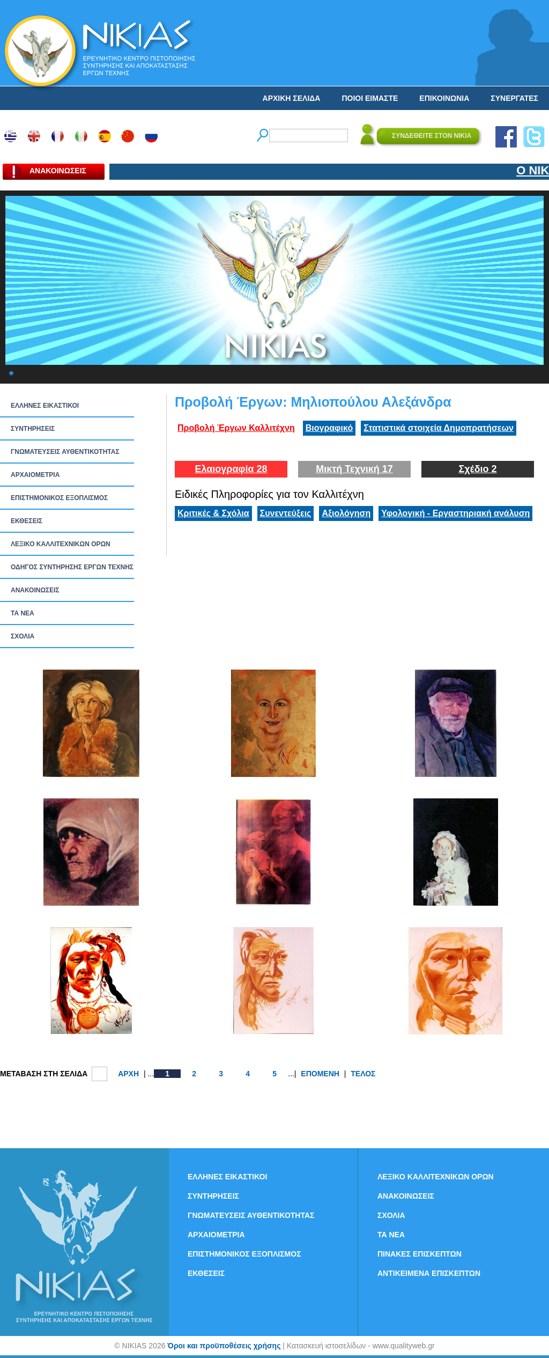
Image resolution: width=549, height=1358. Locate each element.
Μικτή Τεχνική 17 (354, 469)
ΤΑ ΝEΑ (22, 613)
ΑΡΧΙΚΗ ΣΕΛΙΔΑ (292, 98)
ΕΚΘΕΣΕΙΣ (26, 521)
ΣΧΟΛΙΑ (22, 636)
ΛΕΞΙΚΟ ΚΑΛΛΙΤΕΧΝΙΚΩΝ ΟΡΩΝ (60, 544)
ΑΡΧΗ (128, 1073)
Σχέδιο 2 (477, 469)
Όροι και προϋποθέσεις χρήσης (223, 1345)
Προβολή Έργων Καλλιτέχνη (236, 427)
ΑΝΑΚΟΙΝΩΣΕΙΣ (35, 590)
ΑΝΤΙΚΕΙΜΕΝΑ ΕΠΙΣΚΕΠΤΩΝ (428, 1273)
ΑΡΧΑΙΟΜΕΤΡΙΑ (35, 475)
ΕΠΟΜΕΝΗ (320, 1073)
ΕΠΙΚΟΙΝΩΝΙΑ (444, 98)
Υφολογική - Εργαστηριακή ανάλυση (455, 513)
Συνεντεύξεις (285, 513)
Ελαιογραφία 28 (231, 469)
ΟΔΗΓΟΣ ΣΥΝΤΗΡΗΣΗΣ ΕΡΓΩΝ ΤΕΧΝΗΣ (72, 567)
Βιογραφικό (329, 427)
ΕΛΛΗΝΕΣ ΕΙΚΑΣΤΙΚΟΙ (45, 405)
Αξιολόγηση (346, 513)
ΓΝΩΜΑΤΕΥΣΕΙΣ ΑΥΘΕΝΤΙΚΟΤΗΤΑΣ (65, 452)
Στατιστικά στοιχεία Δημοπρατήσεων (438, 427)
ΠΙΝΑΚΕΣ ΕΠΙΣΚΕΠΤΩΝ (419, 1254)
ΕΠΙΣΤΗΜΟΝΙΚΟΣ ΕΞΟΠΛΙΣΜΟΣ (59, 498)
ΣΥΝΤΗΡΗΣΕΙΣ (33, 428)
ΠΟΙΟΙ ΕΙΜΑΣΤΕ (370, 98)
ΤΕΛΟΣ (363, 1073)
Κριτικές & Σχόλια (213, 513)
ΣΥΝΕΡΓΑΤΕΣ (514, 98)
